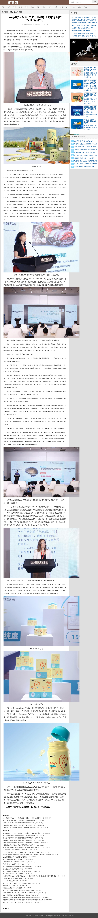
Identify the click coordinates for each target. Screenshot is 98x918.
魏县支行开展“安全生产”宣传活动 (13, 873)
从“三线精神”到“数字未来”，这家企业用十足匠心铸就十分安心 (21, 852)
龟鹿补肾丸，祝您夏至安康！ (11, 864)
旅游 (79, 7)
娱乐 (50, 7)
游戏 (85, 7)
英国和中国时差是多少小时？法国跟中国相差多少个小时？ (90, 82)
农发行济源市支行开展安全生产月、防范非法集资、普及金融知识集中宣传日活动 (27, 854)
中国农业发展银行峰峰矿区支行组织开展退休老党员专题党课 (21, 827)
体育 (56, 7)
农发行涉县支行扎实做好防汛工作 (13, 869)
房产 (67, 7)
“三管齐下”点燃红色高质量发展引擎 (13, 878)
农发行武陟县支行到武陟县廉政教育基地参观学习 (17, 866)
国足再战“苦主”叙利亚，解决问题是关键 (84, 20)
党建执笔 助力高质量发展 (10, 885)
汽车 (73, 7)
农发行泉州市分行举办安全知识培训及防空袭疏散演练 (19, 820)
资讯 (14, 7)
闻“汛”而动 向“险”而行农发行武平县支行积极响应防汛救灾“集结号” (22, 847)
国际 (38, 7)
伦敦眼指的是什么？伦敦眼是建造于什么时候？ (90, 95)
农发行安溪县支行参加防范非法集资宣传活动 (16, 895)
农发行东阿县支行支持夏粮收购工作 (13, 859)
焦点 (9, 7)
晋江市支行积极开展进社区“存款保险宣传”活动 (16, 883)
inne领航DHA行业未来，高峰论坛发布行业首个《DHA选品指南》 (22, 818)
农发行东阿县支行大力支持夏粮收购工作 (15, 857)
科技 (61, 7)
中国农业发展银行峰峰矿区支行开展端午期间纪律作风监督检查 (21, 897)
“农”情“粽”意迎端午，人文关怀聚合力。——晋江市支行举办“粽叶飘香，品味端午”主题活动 (29, 876)
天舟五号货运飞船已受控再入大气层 (83, 28)
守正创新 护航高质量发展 (10, 881)
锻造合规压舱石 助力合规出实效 (12, 888)
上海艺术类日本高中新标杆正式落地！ (14, 861)
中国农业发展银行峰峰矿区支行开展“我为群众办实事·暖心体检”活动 (23, 900)
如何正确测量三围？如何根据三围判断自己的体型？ (90, 69)
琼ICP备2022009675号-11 (67, 915)
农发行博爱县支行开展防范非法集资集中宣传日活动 (18, 890)
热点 (44, 7)
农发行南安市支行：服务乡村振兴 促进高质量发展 (18, 902)
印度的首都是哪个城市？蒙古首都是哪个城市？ (90, 121)
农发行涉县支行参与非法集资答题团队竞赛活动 (17, 871)
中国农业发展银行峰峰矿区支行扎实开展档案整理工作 (19, 825)
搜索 (95, 1)
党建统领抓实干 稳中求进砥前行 (83, 141)
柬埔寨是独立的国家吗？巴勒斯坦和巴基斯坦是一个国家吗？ (90, 108)
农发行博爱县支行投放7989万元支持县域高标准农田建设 (20, 892)
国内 (32, 7)
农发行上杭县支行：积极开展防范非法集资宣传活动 (18, 822)
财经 (20, 7)
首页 (3, 7)
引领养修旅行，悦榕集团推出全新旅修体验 (15, 850)
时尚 (91, 7)
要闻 (26, 7)
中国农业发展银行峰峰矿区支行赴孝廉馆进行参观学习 (19, 845)
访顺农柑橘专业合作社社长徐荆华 (84, 158)
